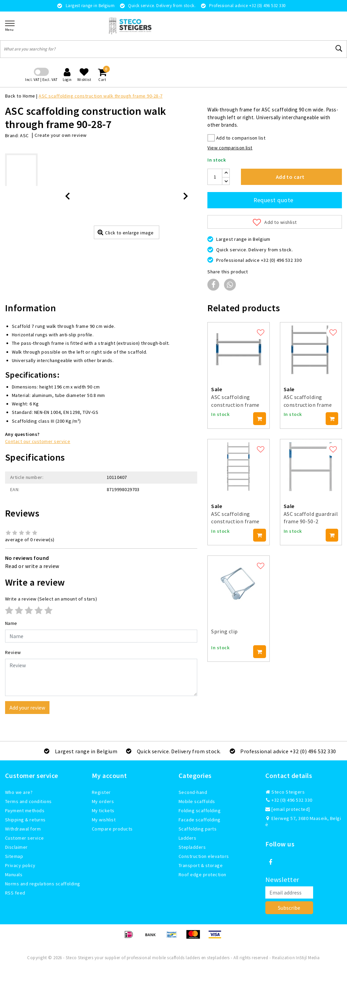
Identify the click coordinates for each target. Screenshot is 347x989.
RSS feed (15, 893)
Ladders (187, 838)
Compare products (112, 829)
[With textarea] (101, 677)
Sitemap (14, 856)
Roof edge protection (202, 874)
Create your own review (61, 135)
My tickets (103, 810)
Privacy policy (20, 865)
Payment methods (24, 810)
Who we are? (19, 792)
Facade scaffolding (200, 820)
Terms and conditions (28, 801)
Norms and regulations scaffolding (42, 884)
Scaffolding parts (198, 829)
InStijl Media (308, 958)
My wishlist (104, 820)
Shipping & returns (25, 820)
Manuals (13, 874)
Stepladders (192, 847)
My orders (103, 801)
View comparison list (229, 148)
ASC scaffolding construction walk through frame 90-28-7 (100, 96)
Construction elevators (204, 856)
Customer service (24, 838)
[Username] (101, 636)
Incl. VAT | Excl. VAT (41, 79)
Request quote (273, 200)
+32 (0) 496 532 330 (288, 800)
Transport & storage (201, 865)
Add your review (27, 707)
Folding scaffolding (200, 810)
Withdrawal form (23, 829)
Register (101, 792)
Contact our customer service (37, 441)
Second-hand (193, 792)
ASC (24, 135)
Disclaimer (16, 847)
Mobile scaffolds (197, 801)
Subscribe (289, 907)
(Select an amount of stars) (51, 599)
